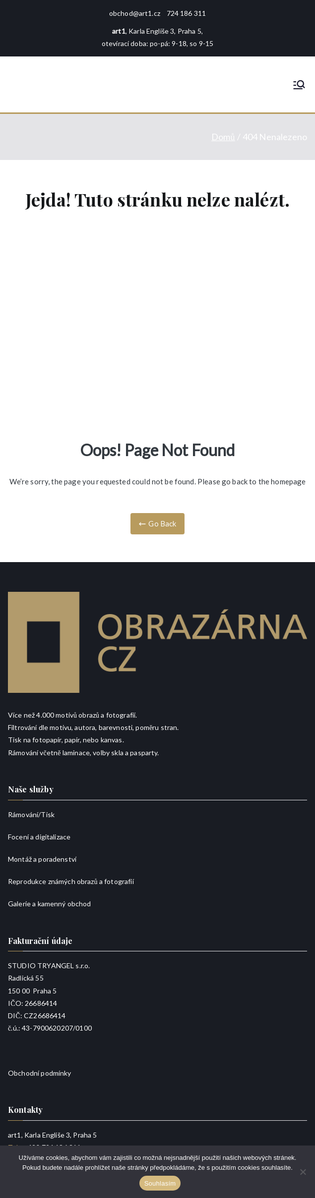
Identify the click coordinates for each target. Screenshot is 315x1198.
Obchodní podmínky (39, 1073)
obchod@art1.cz (134, 13)
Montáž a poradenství (42, 859)
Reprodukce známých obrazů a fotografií (71, 881)
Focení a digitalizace (39, 837)
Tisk (48, 814)
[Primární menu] (299, 85)
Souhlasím (160, 1183)
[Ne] (303, 1172)
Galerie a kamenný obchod (49, 903)
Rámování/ (24, 814)
